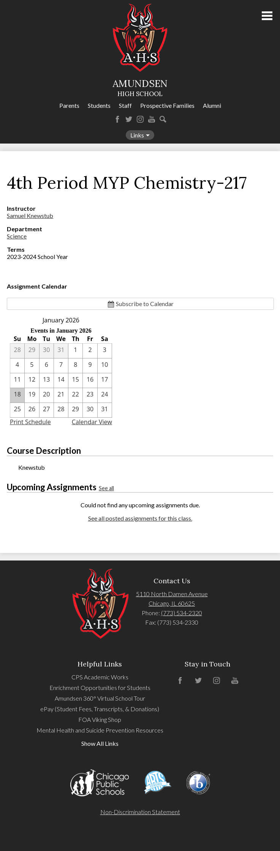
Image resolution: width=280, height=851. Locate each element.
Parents (69, 105)
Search (163, 119)
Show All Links (100, 743)
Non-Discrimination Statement (140, 811)
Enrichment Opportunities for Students (99, 687)
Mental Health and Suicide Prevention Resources (99, 730)
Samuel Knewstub (30, 215)
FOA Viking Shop (99, 719)
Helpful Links (100, 664)
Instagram (140, 119)
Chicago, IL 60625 (172, 603)
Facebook (117, 119)
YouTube (151, 119)
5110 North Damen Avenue (172, 593)
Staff (125, 105)
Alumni (212, 105)
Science (17, 236)
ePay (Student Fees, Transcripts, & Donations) (99, 708)
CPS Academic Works (99, 676)
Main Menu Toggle (267, 15)
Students (99, 105)
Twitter (128, 119)
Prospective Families (167, 105)
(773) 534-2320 (181, 612)
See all (106, 488)
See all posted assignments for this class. (140, 518)
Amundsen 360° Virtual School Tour (100, 698)
